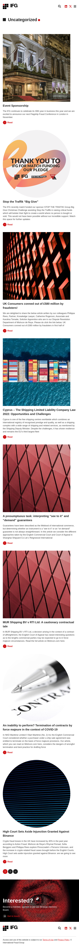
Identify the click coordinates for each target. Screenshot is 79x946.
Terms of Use (48, 940)
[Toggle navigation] (75, 6)
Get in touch (13, 916)
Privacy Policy (63, 940)
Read (10, 122)
